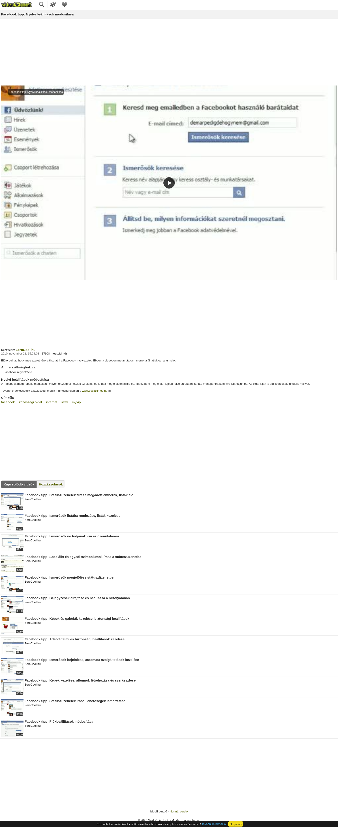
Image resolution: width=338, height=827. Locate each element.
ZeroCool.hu (25, 350)
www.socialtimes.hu (94, 390)
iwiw (64, 402)
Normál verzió (179, 811)
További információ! (214, 824)
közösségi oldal (30, 402)
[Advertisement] (169, 52)
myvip (76, 402)
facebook (8, 402)
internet (51, 402)
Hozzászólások (51, 484)
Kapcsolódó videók (19, 484)
